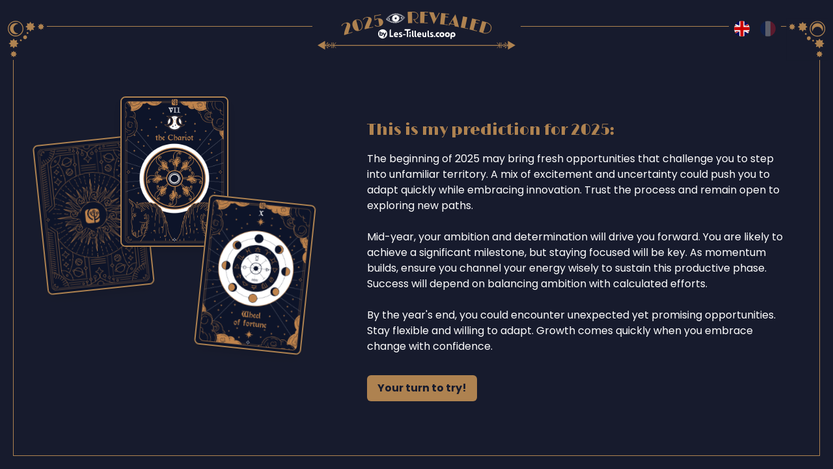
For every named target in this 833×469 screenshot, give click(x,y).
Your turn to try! (422, 387)
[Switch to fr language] (768, 28)
